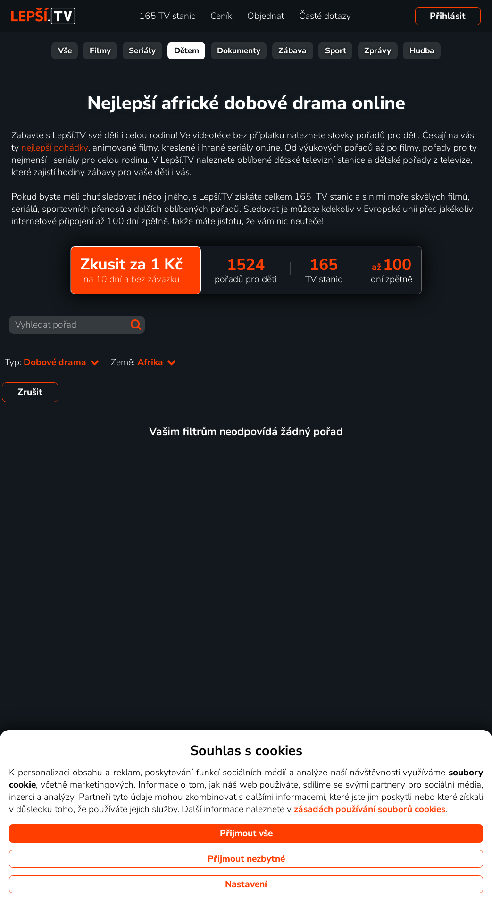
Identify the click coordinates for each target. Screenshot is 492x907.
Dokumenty (238, 50)
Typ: (52, 362)
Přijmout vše (246, 833)
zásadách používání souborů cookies (369, 809)
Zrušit (29, 392)
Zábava (292, 50)
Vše (65, 50)
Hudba (421, 50)
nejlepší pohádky (54, 148)
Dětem (186, 50)
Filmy (100, 50)
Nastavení (246, 884)
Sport (335, 50)
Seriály (142, 50)
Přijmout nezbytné (246, 859)
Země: (143, 362)
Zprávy (377, 50)
